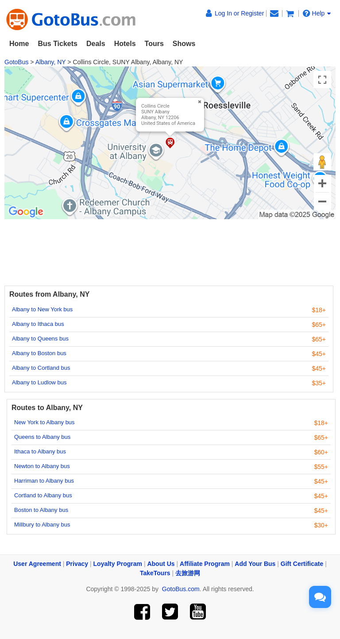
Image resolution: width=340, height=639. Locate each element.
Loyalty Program (117, 563)
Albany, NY (50, 62)
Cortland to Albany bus (43, 495)
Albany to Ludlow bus (39, 382)
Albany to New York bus (42, 309)
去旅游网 (187, 573)
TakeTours (155, 573)
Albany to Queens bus (40, 338)
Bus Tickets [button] (57, 43)
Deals (95, 43)
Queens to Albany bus (42, 437)
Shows (184, 43)
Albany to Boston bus (39, 353)
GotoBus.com (181, 589)
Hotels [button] (125, 43)
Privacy (77, 563)
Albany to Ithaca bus (38, 324)
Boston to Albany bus (41, 510)
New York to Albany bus (44, 422)
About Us (160, 563)
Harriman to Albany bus (44, 480)
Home (19, 43)
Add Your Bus (255, 563)
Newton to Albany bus (42, 466)
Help (317, 13)
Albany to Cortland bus (41, 367)
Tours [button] (154, 43)
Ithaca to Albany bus (40, 451)
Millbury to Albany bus (42, 524)
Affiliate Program (205, 563)
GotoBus (16, 62)
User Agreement (37, 563)
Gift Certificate (302, 563)
